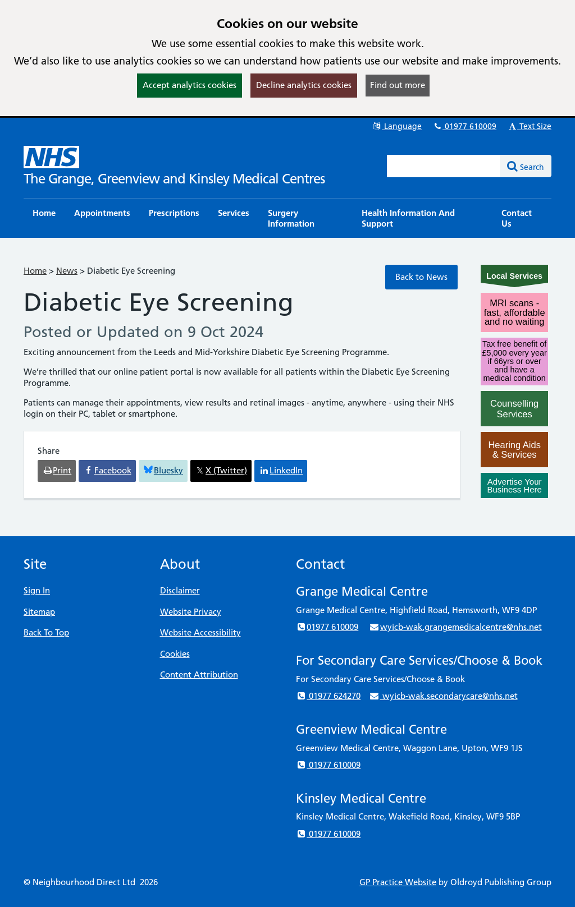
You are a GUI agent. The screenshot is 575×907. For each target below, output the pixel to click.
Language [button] (397, 126)
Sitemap (39, 611)
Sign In (37, 590)
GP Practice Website (397, 882)
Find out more (397, 85)
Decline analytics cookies (304, 85)
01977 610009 (464, 126)
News (66, 270)
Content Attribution (199, 674)
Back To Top (46, 632)
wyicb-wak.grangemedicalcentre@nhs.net (455, 626)
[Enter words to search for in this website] (443, 166)
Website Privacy (190, 611)
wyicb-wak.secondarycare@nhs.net (443, 695)
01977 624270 (328, 695)
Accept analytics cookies (189, 85)
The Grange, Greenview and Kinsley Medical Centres (174, 179)
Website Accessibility (200, 632)
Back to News (421, 276)
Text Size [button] (529, 126)
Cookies (175, 653)
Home (35, 270)
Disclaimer (180, 590)
